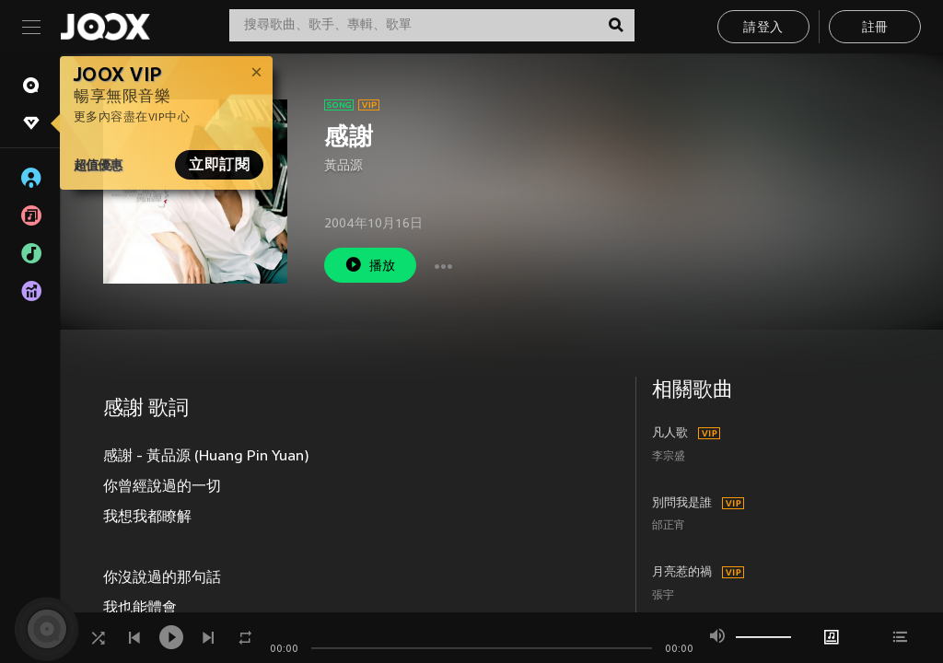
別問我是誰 (682, 503)
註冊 (875, 28)
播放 (370, 264)
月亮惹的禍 (682, 572)
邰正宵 (668, 526)
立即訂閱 (219, 164)
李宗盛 (668, 457)
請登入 (763, 28)
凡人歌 (670, 433)
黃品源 (343, 166)
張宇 (663, 596)
